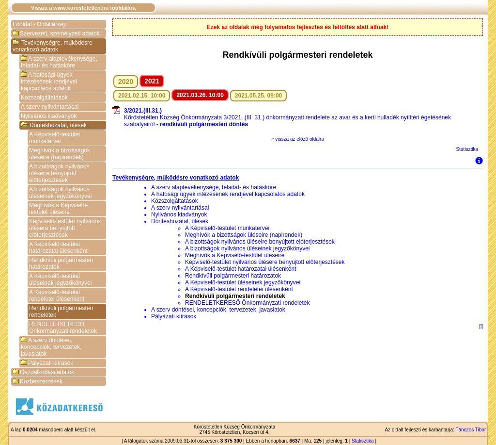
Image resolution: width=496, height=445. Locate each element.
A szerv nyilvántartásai (49, 106)
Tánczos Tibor (470, 429)
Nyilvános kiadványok (49, 116)
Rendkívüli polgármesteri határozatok (61, 263)
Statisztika (467, 149)
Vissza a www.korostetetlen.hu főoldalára (83, 8)
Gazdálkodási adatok (43, 372)
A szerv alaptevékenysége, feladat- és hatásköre (59, 62)
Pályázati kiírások (47, 363)
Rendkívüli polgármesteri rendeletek (61, 311)
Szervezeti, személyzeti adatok (56, 33)
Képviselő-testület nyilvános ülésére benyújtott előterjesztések (65, 228)
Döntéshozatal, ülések (54, 125)
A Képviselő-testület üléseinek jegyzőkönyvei (60, 279)
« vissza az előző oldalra (297, 139)
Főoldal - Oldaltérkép (39, 24)
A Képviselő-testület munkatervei (54, 138)
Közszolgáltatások (44, 97)
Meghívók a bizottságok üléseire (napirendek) (59, 154)
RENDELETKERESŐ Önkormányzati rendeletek (63, 327)
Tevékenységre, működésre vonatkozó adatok (53, 46)
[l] (481, 326)
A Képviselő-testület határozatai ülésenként (58, 247)
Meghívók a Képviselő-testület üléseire (58, 208)
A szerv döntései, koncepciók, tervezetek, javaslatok (51, 347)
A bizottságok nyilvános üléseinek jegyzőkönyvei (60, 192)
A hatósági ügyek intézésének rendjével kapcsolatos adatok (49, 81)
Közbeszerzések (37, 381)
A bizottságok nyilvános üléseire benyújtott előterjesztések (59, 173)
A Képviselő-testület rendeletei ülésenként (56, 295)
